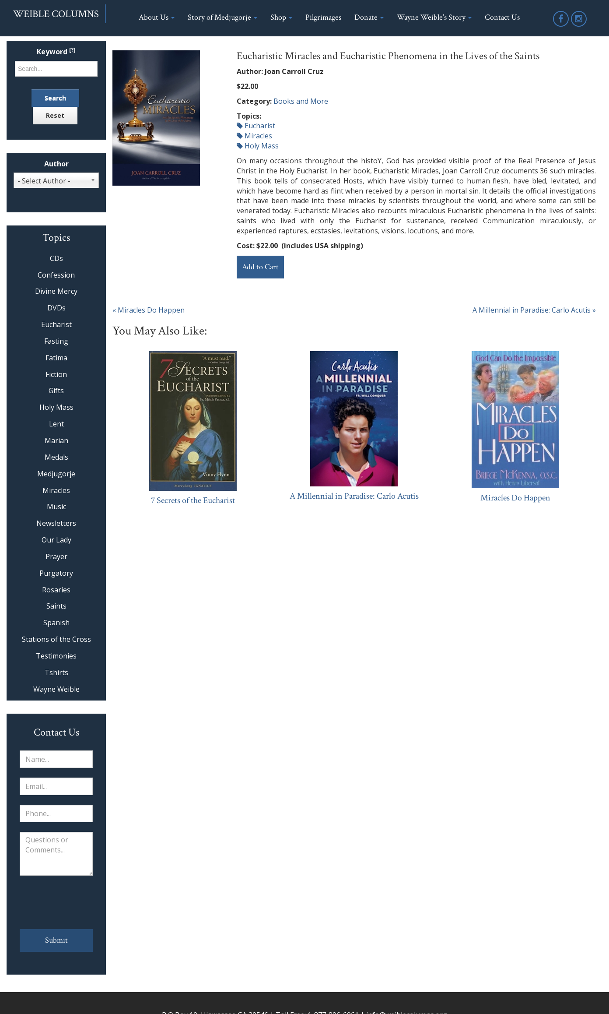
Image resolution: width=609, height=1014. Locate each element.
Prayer (56, 556)
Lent (56, 424)
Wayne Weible (56, 689)
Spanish (56, 622)
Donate (369, 17)
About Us (157, 17)
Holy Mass (258, 146)
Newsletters (56, 523)
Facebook (561, 26)
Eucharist (256, 125)
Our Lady (56, 540)
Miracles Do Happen (515, 497)
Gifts (56, 390)
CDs (56, 258)
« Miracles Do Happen (148, 310)
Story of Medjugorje (222, 17)
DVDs (56, 308)
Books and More (300, 101)
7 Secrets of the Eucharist (193, 500)
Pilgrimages (323, 17)
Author (56, 164)
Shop (281, 17)
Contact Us (502, 17)
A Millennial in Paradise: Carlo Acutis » (534, 310)
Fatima (56, 358)
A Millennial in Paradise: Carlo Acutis (354, 496)
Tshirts (56, 672)
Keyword (56, 51)
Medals (56, 457)
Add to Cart (260, 267)
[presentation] (56, 902)
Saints (56, 606)
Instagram (579, 26)
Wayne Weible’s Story (434, 17)
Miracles (254, 136)
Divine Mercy (56, 291)
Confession (56, 275)
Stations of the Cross (56, 639)
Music (56, 506)
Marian (56, 440)
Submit (56, 940)
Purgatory (56, 573)
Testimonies (56, 656)
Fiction (56, 374)
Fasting (56, 341)
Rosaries (56, 590)
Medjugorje (56, 474)
